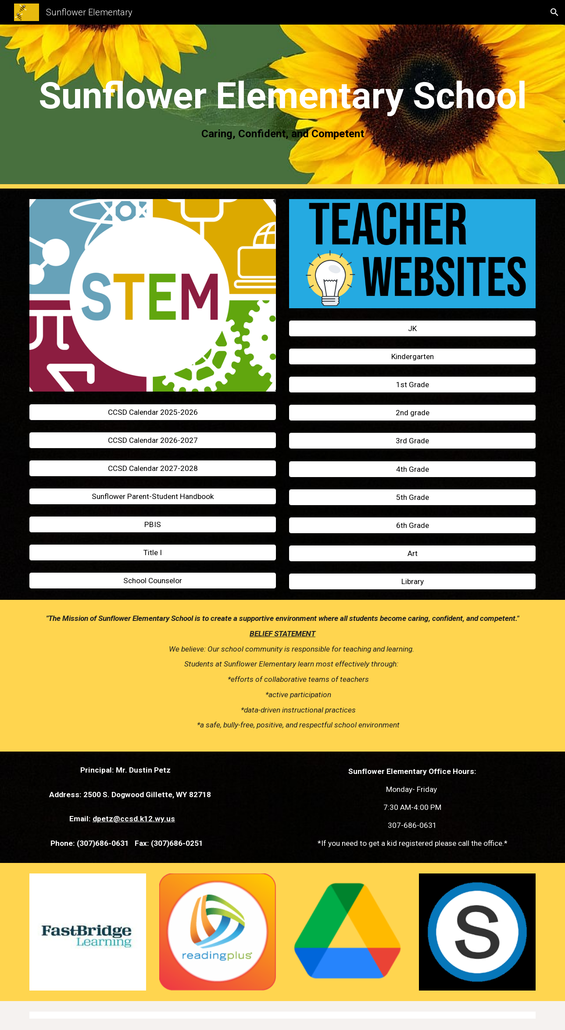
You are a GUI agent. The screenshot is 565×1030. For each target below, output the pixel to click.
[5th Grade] (412, 497)
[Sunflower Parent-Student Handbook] (152, 496)
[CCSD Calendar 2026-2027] (152, 440)
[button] (554, 12)
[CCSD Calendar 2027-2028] (152, 468)
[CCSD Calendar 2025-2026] (152, 411)
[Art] (412, 553)
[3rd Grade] (412, 440)
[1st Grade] (412, 384)
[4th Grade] (412, 468)
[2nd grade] (412, 412)
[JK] (412, 328)
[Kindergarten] (412, 356)
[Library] (412, 581)
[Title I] (152, 552)
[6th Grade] (412, 525)
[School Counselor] (152, 580)
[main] (282, 106)
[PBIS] (152, 524)
